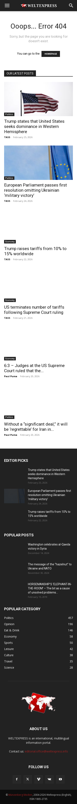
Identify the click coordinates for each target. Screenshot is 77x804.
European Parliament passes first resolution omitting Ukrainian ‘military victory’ (35, 190)
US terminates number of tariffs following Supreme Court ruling (34, 310)
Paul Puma (10, 376)
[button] (7, 5)
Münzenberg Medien (20, 795)
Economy (10, 241)
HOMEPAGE (51, 54)
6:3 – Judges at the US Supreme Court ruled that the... (34, 368)
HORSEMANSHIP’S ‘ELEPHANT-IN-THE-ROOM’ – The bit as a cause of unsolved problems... (50, 588)
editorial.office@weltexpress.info (46, 751)
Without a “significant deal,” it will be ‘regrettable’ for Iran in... (36, 427)
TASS (7, 137)
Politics (9, 114)
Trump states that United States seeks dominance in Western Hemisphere (34, 126)
